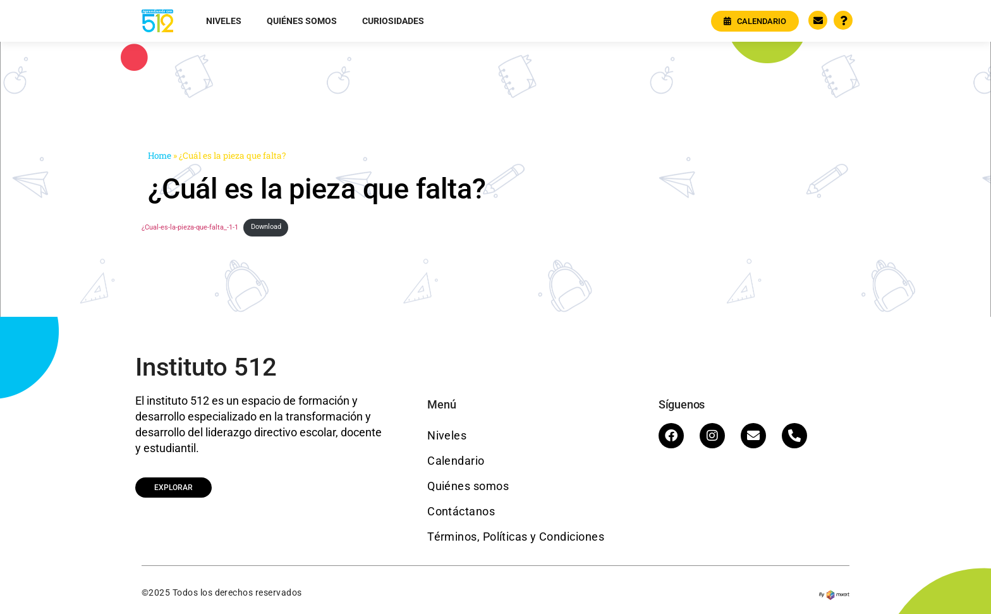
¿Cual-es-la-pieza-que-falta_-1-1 (190, 227)
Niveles (223, 21)
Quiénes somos (302, 21)
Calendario (456, 460)
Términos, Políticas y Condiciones (515, 536)
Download (266, 227)
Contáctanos (461, 511)
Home (159, 155)
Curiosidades (393, 21)
